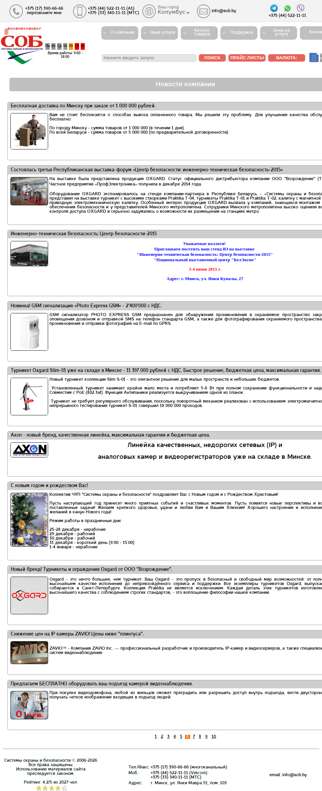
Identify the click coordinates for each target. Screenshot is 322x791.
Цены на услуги (281, 32)
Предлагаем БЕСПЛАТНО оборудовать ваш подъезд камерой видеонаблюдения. (102, 684)
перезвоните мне (44, 13)
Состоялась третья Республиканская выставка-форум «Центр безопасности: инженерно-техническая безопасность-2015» (147, 170)
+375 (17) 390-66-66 (170, 767)
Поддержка (241, 32)
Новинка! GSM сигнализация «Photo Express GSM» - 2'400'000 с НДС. (86, 306)
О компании (122, 32)
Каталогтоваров (202, 32)
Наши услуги (162, 32)
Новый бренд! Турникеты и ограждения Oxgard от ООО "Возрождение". (91, 570)
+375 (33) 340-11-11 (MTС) (176, 778)
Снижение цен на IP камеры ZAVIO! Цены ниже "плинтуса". (77, 634)
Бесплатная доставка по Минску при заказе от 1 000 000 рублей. (83, 106)
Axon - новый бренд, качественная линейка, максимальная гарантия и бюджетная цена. (110, 435)
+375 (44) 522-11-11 (169, 773)
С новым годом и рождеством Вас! (49, 486)
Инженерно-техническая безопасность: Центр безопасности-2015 (84, 234)
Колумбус (172, 12)
